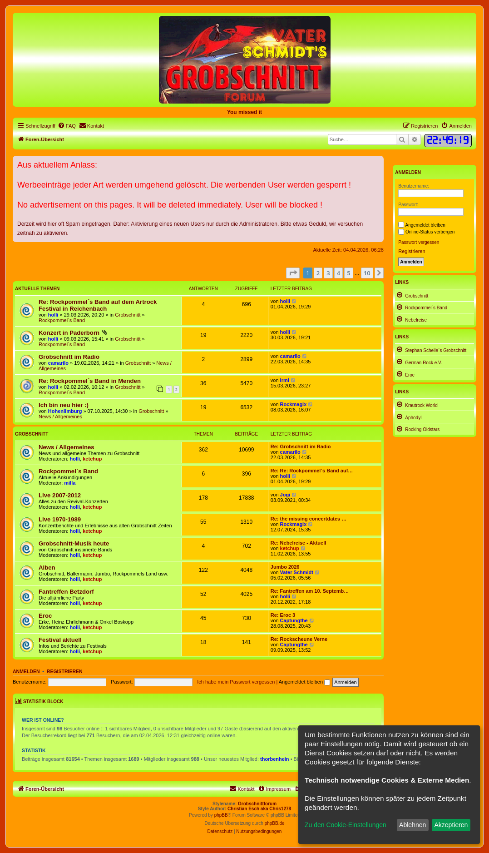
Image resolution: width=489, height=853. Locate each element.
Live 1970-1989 (60, 519)
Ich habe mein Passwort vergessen (236, 681)
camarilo (58, 363)
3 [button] (328, 273)
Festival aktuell (60, 639)
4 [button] (338, 273)
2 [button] (318, 273)
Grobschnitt (127, 314)
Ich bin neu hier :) (64, 405)
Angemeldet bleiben (304, 681)
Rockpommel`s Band (62, 320)
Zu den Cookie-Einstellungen (345, 824)
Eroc (45, 615)
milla (69, 483)
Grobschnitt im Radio (69, 356)
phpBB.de (275, 823)
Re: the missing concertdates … (309, 518)
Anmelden (26, 671)
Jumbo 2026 (285, 567)
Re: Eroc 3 (283, 615)
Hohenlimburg (65, 411)
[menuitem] (67, 125)
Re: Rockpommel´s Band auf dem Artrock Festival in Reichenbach (98, 305)
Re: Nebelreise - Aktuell (298, 543)
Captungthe (294, 620)
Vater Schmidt (296, 572)
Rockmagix (293, 404)
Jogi (285, 494)
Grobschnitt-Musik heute (74, 543)
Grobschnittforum (257, 803)
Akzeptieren (451, 824)
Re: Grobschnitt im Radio (301, 446)
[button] (293, 273)
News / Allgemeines (60, 416)
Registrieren (65, 671)
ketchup (92, 458)
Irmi (284, 380)
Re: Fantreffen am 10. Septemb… (310, 591)
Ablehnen (412, 824)
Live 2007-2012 (60, 495)
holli (53, 314)
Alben (47, 567)
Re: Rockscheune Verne (299, 639)
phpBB (221, 815)
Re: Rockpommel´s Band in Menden (90, 380)
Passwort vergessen (418, 242)
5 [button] (348, 273)
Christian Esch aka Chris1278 (259, 808)
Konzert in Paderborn (69, 332)
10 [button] (367, 273)
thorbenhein (274, 759)
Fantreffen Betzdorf (66, 591)
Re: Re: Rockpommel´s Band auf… (312, 470)
